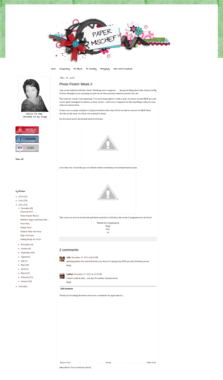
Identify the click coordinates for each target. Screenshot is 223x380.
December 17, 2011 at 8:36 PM (85, 258)
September (26, 253)
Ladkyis (69, 274)
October (24, 249)
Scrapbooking (64, 69)
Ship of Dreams (27, 236)
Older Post (151, 363)
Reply (68, 265)
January (24, 281)
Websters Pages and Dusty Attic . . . (35, 220)
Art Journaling (91, 69)
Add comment (66, 289)
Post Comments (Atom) (81, 368)
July (23, 261)
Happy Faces (26, 228)
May (23, 265)
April (23, 269)
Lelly (68, 258)
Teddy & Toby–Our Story (30, 232)
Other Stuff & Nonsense (122, 69)
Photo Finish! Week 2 (29, 216)
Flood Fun (24, 224)
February (25, 277)
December (25, 208)
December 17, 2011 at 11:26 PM (88, 274)
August (24, 257)
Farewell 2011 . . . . (28, 212)
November (26, 245)
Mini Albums (77, 69)
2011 (21, 205)
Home (53, 69)
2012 (21, 201)
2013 (21, 197)
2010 (21, 287)
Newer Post (65, 363)
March (24, 273)
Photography (105, 69)
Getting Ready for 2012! (30, 239)
